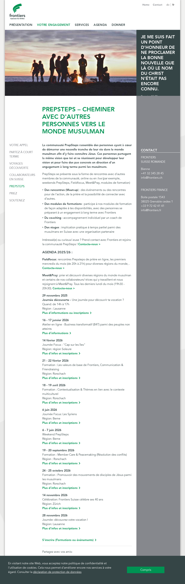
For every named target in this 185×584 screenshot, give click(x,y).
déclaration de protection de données (57, 572)
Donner (118, 25)
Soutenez (17, 200)
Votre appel (18, 145)
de (168, 4)
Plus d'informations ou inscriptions (65, 313)
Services (82, 25)
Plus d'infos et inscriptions (60, 353)
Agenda (100, 25)
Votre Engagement (53, 25)
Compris (145, 570)
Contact (157, 4)
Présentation (21, 25)
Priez (13, 193)
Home (145, 4)
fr (173, 4)
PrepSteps (17, 186)
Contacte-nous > (89, 244)
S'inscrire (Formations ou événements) (68, 540)
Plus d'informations (55, 333)
